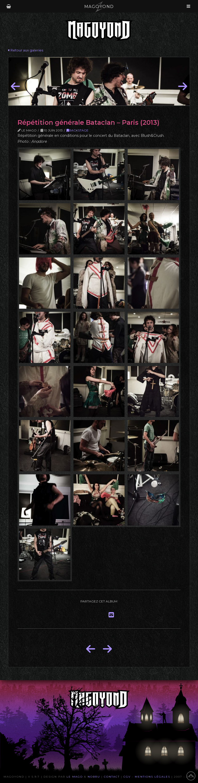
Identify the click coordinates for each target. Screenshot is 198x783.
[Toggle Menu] (188, 6)
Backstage (77, 130)
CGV (127, 776)
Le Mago (75, 776)
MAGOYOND (99, 6)
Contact (112, 776)
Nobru (94, 776)
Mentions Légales (152, 776)
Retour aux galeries (25, 50)
